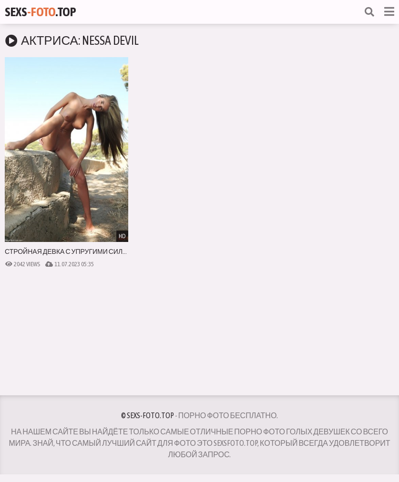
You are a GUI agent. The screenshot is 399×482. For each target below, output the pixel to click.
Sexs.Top (40, 12)
